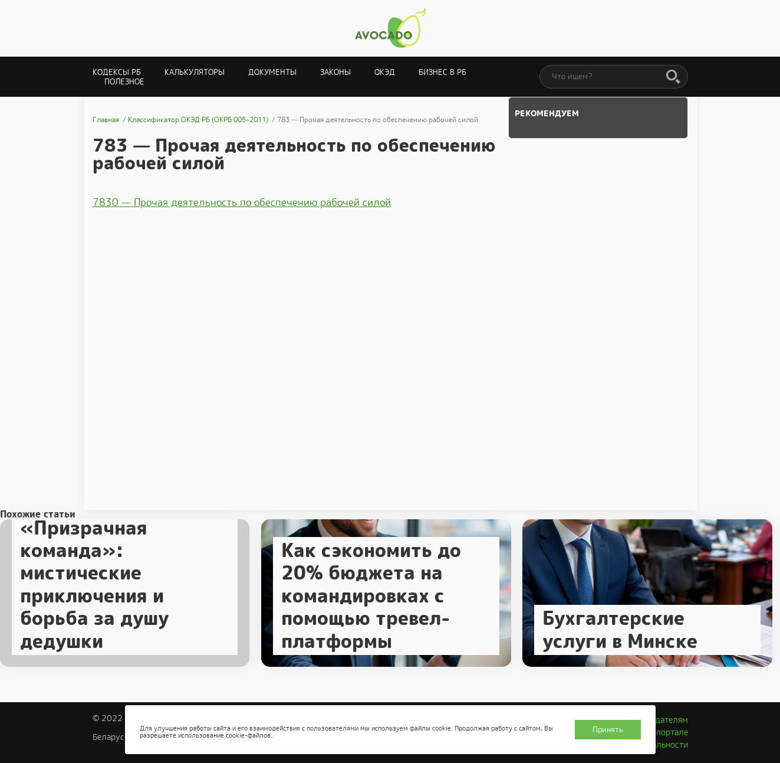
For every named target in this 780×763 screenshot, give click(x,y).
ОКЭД (384, 72)
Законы (335, 72)
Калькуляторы (194, 72)
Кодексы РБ (117, 72)
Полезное (124, 81)
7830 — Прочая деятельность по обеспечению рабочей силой (242, 202)
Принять (608, 729)
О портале (668, 732)
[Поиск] (673, 77)
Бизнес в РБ (442, 72)
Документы (272, 72)
